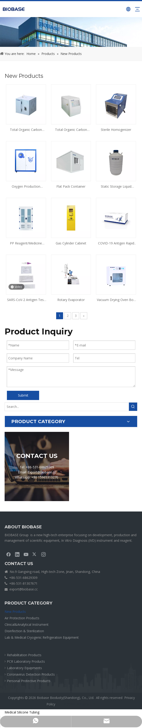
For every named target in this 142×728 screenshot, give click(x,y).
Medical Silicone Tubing (22, 712)
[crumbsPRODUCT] (71, 32)
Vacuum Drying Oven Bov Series (116, 300)
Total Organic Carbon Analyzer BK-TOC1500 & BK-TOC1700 (71, 129)
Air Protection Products (22, 618)
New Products (15, 611)
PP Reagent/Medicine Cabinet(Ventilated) (26, 243)
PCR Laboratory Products (26, 661)
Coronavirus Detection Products (31, 674)
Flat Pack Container (70, 186)
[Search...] (67, 407)
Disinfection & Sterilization (24, 631)
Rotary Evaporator (71, 300)
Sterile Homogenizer (116, 129)
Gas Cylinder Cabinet (71, 243)
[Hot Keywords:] (133, 407)
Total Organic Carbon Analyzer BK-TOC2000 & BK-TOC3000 (26, 129)
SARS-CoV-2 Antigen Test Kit (26, 300)
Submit (23, 395)
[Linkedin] (17, 554)
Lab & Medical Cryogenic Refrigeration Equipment (42, 637)
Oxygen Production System (26, 186)
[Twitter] (34, 554)
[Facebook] (8, 554)
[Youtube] (26, 554)
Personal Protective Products (28, 681)
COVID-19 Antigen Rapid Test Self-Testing (116, 243)
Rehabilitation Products (24, 655)
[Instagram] (43, 554)
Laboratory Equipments (24, 668)
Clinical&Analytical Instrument (27, 624)
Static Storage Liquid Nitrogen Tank (116, 186)
